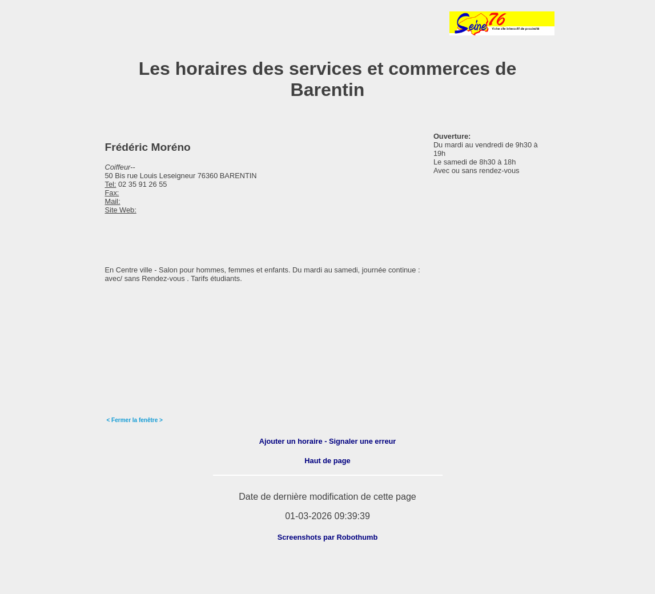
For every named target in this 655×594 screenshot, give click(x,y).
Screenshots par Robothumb (328, 537)
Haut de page (327, 460)
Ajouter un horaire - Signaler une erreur (327, 441)
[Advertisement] (234, 23)
